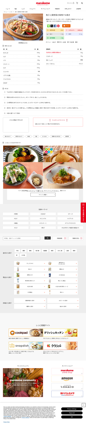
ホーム (5, 11)
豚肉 (24, 241)
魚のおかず (7, 136)
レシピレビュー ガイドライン (77, 163)
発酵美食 (57, 8)
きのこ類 (60, 241)
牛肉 (17, 241)
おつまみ (44, 136)
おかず (54, 42)
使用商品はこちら (23, 43)
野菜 (76, 42)
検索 (82, 3)
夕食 (36, 136)
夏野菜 (67, 136)
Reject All (71, 413)
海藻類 (45, 241)
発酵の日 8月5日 (56, 136)
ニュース (7, 8)
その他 (64, 42)
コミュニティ (32, 8)
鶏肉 (30, 241)
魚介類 (72, 42)
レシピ (22, 8)
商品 (15, 8)
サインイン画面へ (43, 177)
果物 (74, 241)
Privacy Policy (6, 422)
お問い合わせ (67, 8)
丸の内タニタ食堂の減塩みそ (54, 53)
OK (72, 417)
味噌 (28, 136)
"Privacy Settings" (7, 416)
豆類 (67, 241)
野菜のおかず (19, 136)
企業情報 (78, 8)
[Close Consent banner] (83, 405)
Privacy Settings (71, 409)
